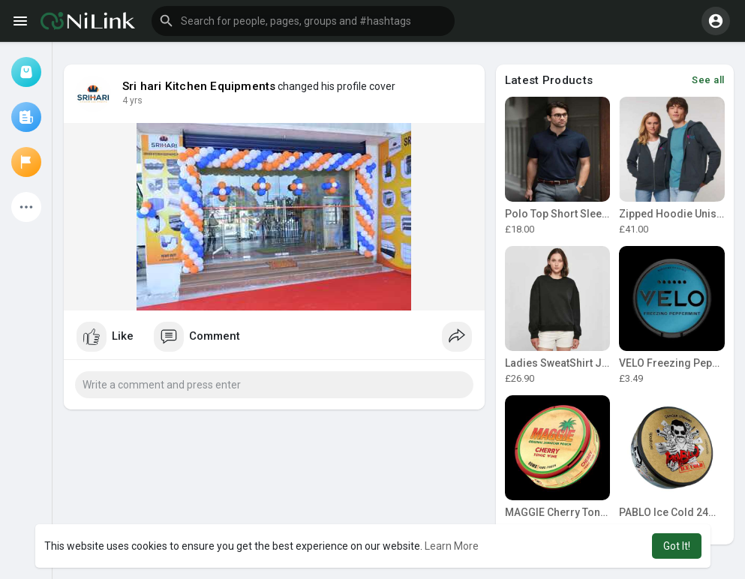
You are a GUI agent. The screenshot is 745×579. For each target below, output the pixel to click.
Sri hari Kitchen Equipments (198, 86)
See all (708, 80)
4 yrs (132, 100)
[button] (303, 21)
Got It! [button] (676, 546)
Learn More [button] (452, 546)
